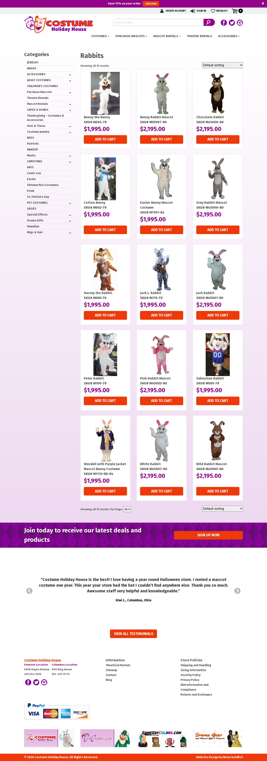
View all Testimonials (133, 634)
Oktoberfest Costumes (43, 185)
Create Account (172, 10)
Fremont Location (36, 664)
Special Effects (37, 214)
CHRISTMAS (34, 161)
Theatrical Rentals (118, 665)
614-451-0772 (61, 674)
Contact (111, 675)
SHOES (31, 208)
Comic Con (34, 173)
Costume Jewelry (38, 132)
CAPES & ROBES (37, 110)
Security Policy (191, 675)
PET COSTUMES (37, 203)
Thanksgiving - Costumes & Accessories (45, 118)
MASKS (31, 68)
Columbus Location (64, 664)
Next (237, 591)
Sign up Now (208, 535)
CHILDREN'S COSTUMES (42, 86)
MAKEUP (32, 149)
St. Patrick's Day (38, 197)
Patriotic (33, 143)
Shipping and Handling (196, 665)
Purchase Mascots (130, 36)
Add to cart (105, 139)
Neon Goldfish (233, 757)
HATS (30, 167)
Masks (31, 155)
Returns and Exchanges (196, 694)
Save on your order (133, 3)
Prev (29, 591)
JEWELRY (32, 62)
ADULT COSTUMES (39, 80)
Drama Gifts (35, 220)
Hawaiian (33, 226)
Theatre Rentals (199, 36)
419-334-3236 (32, 674)
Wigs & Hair (35, 232)
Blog (109, 680)
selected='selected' (127, 509)
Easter (31, 179)
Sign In (198, 10)
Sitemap (111, 670)
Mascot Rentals (165, 36)
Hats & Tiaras (36, 126)
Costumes (99, 36)
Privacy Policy (190, 680)
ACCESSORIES (227, 36)
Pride (30, 191)
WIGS (30, 137)
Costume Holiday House (42, 660)
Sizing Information (193, 670)
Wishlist (219, 10)
